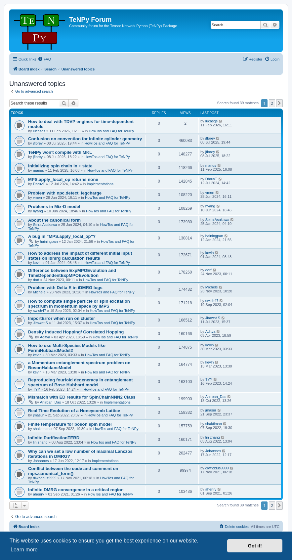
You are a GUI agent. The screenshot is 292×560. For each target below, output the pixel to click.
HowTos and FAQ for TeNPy (111, 131)
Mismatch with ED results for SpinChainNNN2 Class (82, 397)
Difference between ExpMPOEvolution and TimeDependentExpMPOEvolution (72, 273)
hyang (38, 211)
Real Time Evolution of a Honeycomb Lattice (74, 410)
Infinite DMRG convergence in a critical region (76, 489)
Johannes (41, 461)
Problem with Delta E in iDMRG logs (65, 287)
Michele (39, 292)
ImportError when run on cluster (61, 318)
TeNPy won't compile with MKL (60, 152)
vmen (37, 197)
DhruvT (39, 184)
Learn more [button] (24, 549)
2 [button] (272, 103)
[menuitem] (44, 59)
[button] (279, 103)
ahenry (38, 494)
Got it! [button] (255, 545)
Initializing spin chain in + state (60, 165)
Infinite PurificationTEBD (53, 437)
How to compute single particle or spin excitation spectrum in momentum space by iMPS (79, 304)
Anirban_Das (50, 402)
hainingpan (49, 241)
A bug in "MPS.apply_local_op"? (62, 236)
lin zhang (40, 442)
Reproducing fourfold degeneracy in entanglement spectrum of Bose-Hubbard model (80, 382)
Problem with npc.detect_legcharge (65, 193)
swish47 (39, 311)
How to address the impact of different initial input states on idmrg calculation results (80, 256)
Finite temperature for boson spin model (70, 424)
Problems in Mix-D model (54, 206)
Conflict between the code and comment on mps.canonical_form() (73, 471)
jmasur (38, 415)
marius (38, 170)
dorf (36, 280)
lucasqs (39, 131)
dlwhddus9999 (45, 478)
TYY (36, 389)
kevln (37, 263)
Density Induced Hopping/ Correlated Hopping (76, 331)
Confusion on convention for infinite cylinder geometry (85, 138)
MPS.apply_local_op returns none (63, 179)
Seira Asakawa (45, 225)
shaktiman (41, 429)
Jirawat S (40, 323)
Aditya (45, 337)
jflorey (38, 143)
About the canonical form (54, 220)
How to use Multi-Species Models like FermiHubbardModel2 (66, 348)
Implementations (100, 184)
